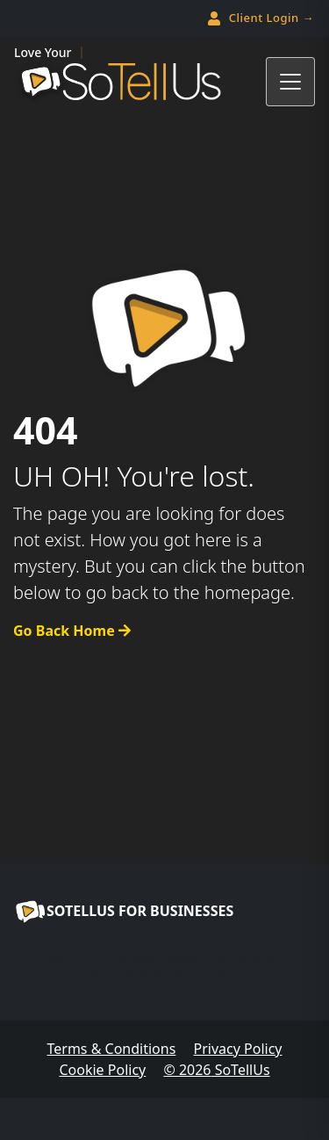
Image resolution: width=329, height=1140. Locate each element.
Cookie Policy (102, 1069)
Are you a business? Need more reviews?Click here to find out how (164, 963)
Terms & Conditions (110, 1048)
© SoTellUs (216, 1069)
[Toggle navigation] (290, 81)
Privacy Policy (238, 1048)
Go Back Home (72, 630)
